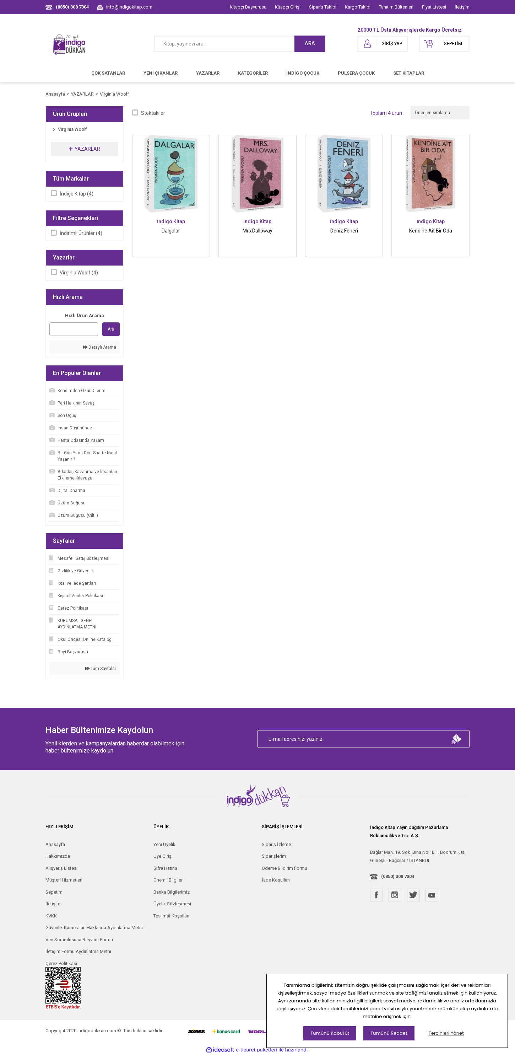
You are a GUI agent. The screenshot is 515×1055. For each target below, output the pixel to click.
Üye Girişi (163, 856)
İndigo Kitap (171, 221)
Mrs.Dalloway (257, 231)
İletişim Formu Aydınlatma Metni (78, 951)
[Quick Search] (73, 329)
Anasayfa (55, 844)
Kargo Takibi (357, 7)
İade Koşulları (276, 880)
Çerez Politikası (61, 963)
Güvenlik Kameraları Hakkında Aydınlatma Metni (94, 927)
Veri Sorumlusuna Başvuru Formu (79, 939)
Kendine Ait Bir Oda (430, 231)
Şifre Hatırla (165, 868)
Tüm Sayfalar (100, 668)
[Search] (240, 44)
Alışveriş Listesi (61, 868)
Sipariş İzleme (276, 844)
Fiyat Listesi (434, 7)
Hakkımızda (57, 856)
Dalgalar (171, 231)
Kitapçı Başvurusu (248, 7)
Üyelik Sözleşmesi (172, 903)
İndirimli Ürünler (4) (81, 233)
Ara (111, 329)
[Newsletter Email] (364, 739)
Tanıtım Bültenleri (396, 7)
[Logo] (69, 44)
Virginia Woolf (114, 94)
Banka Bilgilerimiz (171, 892)
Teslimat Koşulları (171, 916)
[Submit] (456, 739)
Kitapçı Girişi (287, 7)
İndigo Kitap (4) (76, 194)
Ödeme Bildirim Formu (284, 868)
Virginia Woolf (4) (79, 272)
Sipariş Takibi (322, 7)
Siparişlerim (274, 856)
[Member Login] (382, 44)
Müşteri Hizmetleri (63, 880)
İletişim (462, 7)
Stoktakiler (153, 113)
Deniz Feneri (344, 231)
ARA (310, 43)
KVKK (51, 916)
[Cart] (444, 44)
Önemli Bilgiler (168, 880)
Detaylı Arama (99, 347)
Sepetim (54, 892)
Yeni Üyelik (164, 844)
